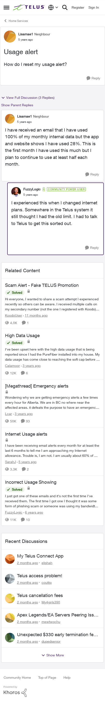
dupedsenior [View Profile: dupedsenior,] (51, 641)
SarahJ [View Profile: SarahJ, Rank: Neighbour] (10, 462)
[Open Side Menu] (6, 7)
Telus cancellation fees (40, 595)
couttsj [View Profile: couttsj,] (47, 582)
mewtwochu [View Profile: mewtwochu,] (51, 622)
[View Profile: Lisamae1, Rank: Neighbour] (10, 37)
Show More (52, 655)
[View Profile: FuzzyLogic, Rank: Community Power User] (16, 192)
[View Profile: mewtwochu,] (10, 618)
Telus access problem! (39, 575)
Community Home (17, 677)
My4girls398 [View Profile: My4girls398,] (51, 602)
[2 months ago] (27, 562)
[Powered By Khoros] (52, 691)
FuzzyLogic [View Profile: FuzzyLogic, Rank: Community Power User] (32, 189)
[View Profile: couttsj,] (10, 579)
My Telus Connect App (40, 556)
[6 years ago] (33, 512)
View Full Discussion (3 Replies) (28, 97)
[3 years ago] (31, 365)
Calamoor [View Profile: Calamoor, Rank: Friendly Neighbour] (12, 366)
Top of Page (47, 677)
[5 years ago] (27, 461)
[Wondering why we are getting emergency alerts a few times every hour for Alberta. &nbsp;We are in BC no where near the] (52, 402)
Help (66, 677)
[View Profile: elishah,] (10, 559)
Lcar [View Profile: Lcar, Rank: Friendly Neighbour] (8, 414)
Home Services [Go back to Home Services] (16, 21)
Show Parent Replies (17, 105)
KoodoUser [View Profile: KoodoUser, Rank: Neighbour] (13, 315)
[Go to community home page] (29, 7)
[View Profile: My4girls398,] (10, 598)
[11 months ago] (35, 315)
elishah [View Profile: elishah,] (47, 563)
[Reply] (93, 78)
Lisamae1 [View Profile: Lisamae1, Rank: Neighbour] (25, 34)
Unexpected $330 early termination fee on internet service (56, 635)
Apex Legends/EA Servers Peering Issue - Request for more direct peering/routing (58, 615)
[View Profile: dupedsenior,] (10, 637)
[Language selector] (53, 7)
